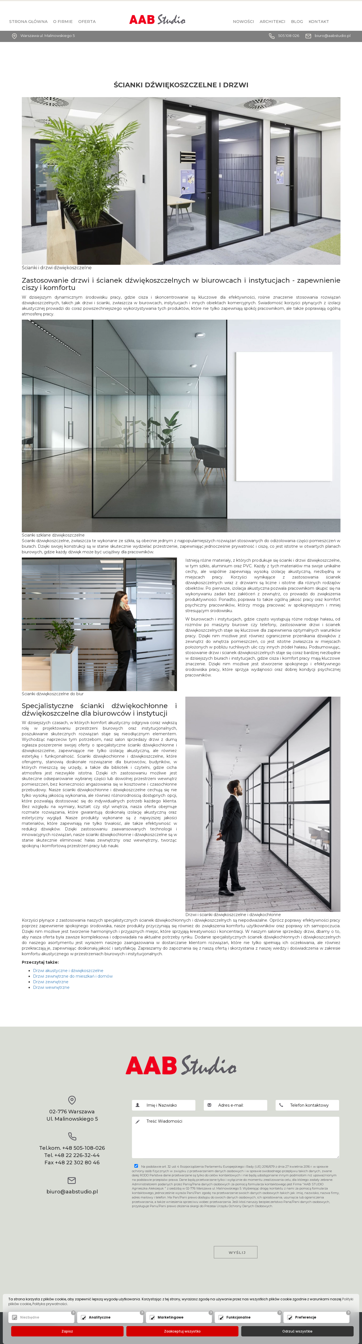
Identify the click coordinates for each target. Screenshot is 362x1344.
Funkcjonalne (238, 1317)
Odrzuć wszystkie (297, 1331)
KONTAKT (319, 21)
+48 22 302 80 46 (77, 1163)
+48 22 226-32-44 (77, 1155)
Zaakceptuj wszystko (182, 1331)
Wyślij (235, 1252)
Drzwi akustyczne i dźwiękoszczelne (68, 970)
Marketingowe (170, 1317)
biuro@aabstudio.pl (333, 35)
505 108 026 (288, 35)
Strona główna (28, 21)
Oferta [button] (87, 21)
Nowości (243, 21)
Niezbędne (29, 1317)
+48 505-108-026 (83, 1148)
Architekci (272, 21)
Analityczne (99, 1317)
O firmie (63, 21)
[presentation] (235, 1222)
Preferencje (305, 1317)
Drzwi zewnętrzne (50, 981)
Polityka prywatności (49, 1304)
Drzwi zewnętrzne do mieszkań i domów (73, 976)
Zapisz (67, 1331)
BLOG (297, 21)
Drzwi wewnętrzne (51, 987)
